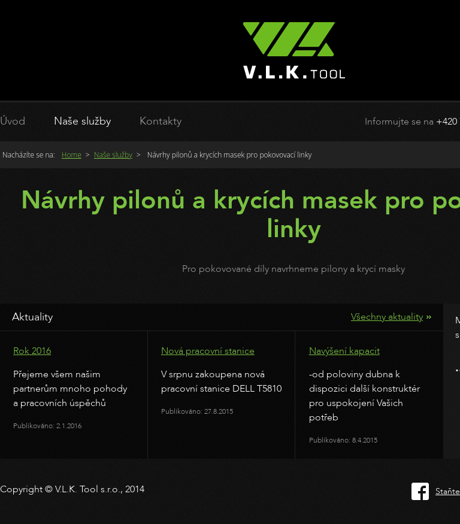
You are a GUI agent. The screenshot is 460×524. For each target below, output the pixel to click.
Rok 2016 (32, 351)
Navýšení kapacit (344, 351)
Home (71, 155)
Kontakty (160, 121)
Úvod (12, 121)
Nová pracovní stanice (208, 351)
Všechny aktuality (387, 316)
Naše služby (82, 121)
